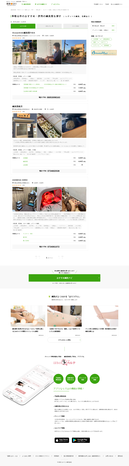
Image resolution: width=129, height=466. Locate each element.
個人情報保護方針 (69, 456)
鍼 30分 (25, 237)
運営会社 (120, 456)
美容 (94, 42)
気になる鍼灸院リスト (117, 4)
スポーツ (103, 42)
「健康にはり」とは (11, 456)
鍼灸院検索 (27, 4)
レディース (96, 45)
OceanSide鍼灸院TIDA (23, 33)
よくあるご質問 (26, 456)
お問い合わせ (109, 456)
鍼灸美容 (25, 161)
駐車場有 (106, 45)
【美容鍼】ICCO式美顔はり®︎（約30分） (34, 87)
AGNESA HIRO (20, 180)
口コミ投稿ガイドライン (42, 456)
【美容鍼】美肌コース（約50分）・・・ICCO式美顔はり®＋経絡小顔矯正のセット (45, 84)
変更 (113, 25)
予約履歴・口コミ (98, 4)
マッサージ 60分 (28, 233)
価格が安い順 (49, 26)
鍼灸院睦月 (17, 106)
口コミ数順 (75, 26)
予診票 (107, 4)
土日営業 (95, 39)
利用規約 (56, 456)
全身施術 (25, 158)
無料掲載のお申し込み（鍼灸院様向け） (89, 456)
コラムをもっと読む (64, 340)
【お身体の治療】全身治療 (30, 91)
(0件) (24, 38)
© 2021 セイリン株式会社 (64, 462)
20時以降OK (106, 39)
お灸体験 (25, 165)
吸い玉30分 (26, 240)
